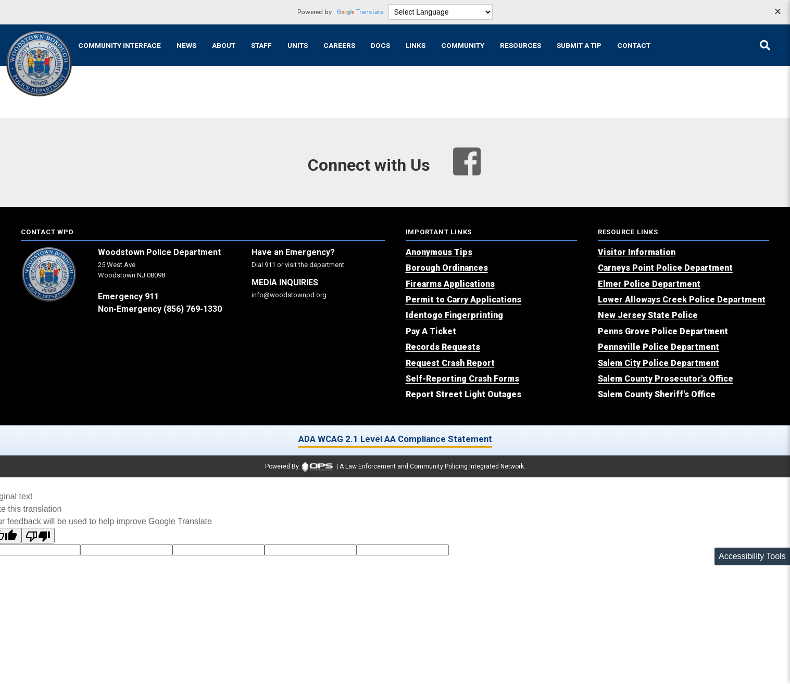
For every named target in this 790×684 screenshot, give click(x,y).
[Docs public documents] (380, 45)
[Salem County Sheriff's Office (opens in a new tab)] (657, 394)
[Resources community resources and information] (520, 45)
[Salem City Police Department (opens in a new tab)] (658, 363)
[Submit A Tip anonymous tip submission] (579, 45)
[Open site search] (765, 45)
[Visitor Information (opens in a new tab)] (636, 252)
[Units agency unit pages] (297, 45)
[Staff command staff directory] (261, 45)
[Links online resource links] (415, 45)
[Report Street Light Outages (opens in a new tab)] (463, 394)
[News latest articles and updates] (186, 45)
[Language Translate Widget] (440, 12)
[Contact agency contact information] (633, 45)
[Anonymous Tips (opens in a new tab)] (439, 252)
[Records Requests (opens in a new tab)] (443, 347)
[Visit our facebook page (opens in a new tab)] (467, 162)
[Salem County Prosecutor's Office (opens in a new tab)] (665, 379)
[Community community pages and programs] (462, 45)
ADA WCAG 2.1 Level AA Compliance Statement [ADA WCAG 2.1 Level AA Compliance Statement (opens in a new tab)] (395, 439)
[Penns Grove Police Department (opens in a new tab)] (663, 331)
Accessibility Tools (752, 556)
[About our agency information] (223, 45)
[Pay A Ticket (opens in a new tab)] (431, 331)
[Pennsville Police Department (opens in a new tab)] (658, 347)
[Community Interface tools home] (119, 45)
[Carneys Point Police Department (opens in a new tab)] (665, 268)
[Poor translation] (38, 535)
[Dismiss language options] (777, 12)
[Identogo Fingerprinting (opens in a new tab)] (454, 315)
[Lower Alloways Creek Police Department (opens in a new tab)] (682, 300)
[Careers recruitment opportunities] (339, 45)
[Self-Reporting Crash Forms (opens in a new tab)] (462, 379)
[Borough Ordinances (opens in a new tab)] (447, 268)
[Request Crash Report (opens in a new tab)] (450, 363)
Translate (360, 12)
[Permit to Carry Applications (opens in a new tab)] (463, 300)
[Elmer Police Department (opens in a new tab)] (649, 284)
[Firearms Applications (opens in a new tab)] (450, 284)
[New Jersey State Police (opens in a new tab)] (648, 315)
